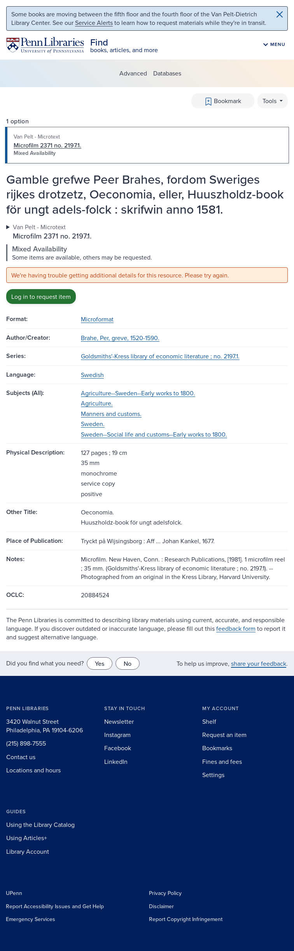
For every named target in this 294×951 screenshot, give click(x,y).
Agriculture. (97, 403)
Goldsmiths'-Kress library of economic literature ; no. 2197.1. (160, 356)
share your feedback (258, 663)
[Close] (279, 14)
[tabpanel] (147, 263)
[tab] (147, 145)
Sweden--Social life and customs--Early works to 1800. (154, 434)
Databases (167, 73)
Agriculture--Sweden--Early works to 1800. (138, 393)
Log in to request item (41, 296)
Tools (270, 101)
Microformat (97, 319)
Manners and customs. (111, 413)
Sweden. (93, 423)
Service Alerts (94, 22)
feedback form (236, 628)
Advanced (133, 73)
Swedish (92, 374)
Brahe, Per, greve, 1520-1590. (120, 337)
